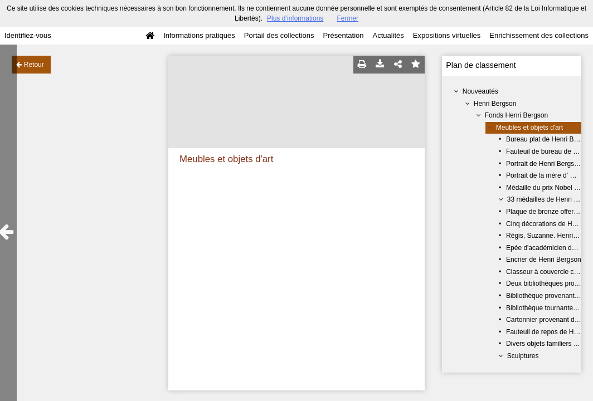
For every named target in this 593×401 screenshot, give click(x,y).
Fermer (347, 18)
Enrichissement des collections (539, 35)
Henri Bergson (495, 103)
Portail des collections (279, 35)
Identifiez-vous (27, 35)
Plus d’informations (295, 18)
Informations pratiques (199, 35)
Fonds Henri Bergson (516, 115)
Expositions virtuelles (446, 35)
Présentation (343, 35)
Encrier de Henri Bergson (543, 259)
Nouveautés (480, 91)
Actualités (388, 35)
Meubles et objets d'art (529, 127)
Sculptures (523, 356)
